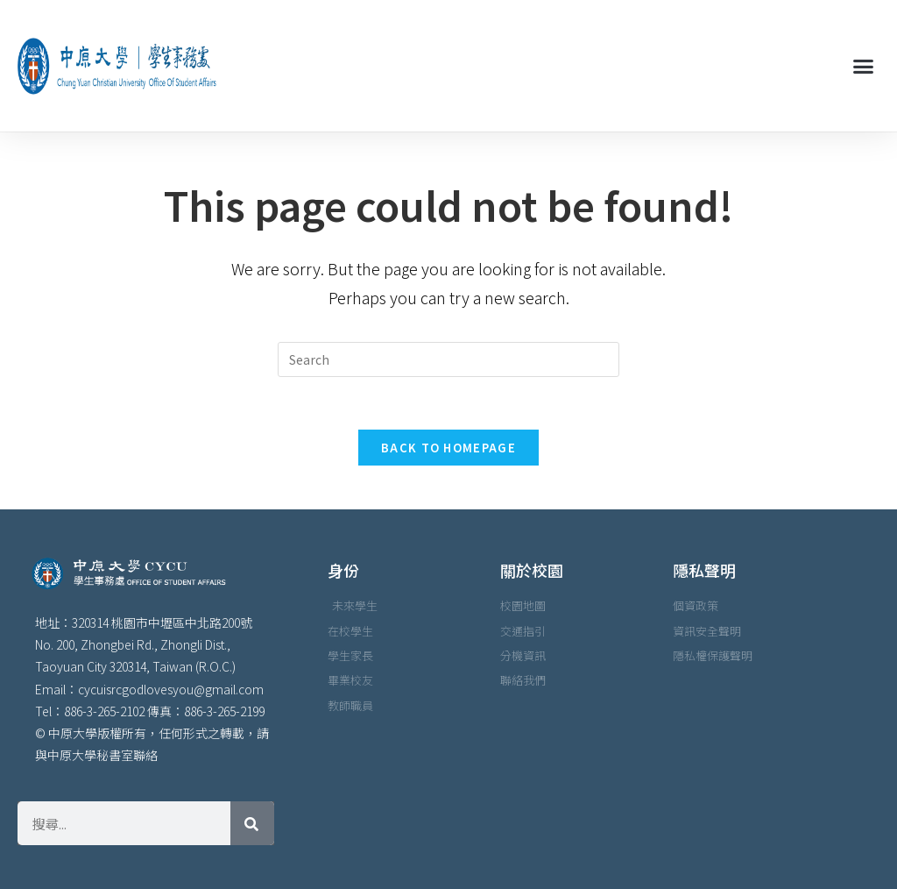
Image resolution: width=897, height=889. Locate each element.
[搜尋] (252, 823)
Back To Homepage (448, 447)
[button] (862, 65)
